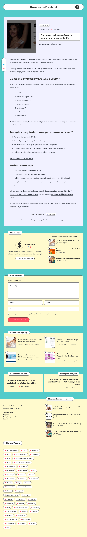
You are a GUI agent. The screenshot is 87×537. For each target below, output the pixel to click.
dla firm (21, 471)
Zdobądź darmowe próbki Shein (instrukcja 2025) (66, 411)
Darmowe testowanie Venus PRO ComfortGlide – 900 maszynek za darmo (64, 378)
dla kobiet (49, 216)
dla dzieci (23, 463)
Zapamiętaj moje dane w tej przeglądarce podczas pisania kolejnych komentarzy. (33, 310)
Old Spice (9, 495)
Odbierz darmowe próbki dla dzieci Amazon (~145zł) (67, 428)
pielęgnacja (62, 216)
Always (23, 507)
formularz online (20, 451)
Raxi (7, 524)
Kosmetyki (44, 25)
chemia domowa (24, 483)
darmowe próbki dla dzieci (23, 455)
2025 (31, 471)
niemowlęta (9, 471)
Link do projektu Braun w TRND (21, 158)
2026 (32, 216)
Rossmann (9, 499)
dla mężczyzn (10, 463)
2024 (7, 459)
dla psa (8, 487)
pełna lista (33, 475)
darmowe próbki (40, 216)
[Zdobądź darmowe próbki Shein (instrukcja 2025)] (49, 413)
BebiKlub (35, 503)
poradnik (8, 512)
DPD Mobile (25, 516)
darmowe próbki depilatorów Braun (63, 194)
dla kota (8, 479)
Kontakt (6, 415)
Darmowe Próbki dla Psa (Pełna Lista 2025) (67, 420)
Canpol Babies (10, 507)
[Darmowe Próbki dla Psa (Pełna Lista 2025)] (49, 421)
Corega (20, 499)
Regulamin (6, 411)
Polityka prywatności (10, 413)
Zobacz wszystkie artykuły (25, 255)
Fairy (7, 503)
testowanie (9, 467)
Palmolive (20, 495)
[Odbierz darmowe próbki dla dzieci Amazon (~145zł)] (49, 430)
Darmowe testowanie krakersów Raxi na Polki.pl (68, 246)
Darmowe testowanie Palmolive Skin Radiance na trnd (66, 352)
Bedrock (21, 520)
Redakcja (30, 241)
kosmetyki (55, 216)
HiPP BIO (25, 491)
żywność (31, 499)
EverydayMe (9, 483)
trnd (33, 467)
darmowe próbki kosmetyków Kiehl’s (58, 191)
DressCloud (9, 520)
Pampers (32, 495)
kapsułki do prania (20, 503)
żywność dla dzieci (11, 491)
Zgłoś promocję (8, 409)
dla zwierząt (9, 475)
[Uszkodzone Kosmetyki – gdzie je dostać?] (49, 404)
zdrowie (21, 475)
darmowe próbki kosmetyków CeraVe (23, 194)
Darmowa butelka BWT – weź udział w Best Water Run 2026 (21, 378)
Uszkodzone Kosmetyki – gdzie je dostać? (66, 403)
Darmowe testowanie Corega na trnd (68, 255)
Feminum (33, 507)
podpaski (19, 487)
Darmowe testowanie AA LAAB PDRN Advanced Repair (67, 237)
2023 (23, 446)
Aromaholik (20, 512)
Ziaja (18, 479)
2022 (7, 455)
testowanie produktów (22, 459)
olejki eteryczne (11, 516)
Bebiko (32, 520)
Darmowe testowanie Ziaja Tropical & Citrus (66, 337)
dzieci (27, 479)
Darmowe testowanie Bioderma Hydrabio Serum (28, 352)
